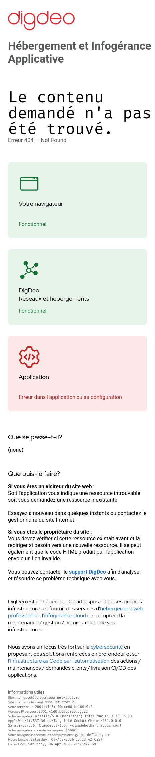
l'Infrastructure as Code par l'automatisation (58, 660)
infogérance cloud (65, 615)
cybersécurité (107, 646)
